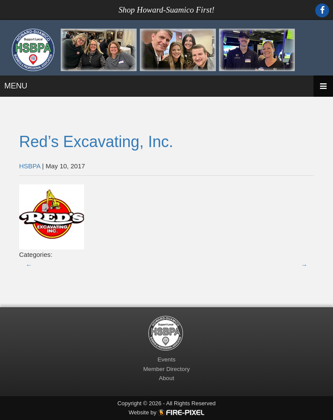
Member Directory (166, 369)
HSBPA (29, 166)
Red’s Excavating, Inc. (96, 142)
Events (166, 359)
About (166, 378)
